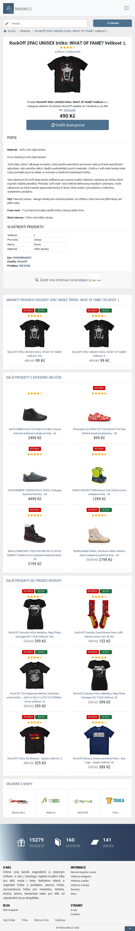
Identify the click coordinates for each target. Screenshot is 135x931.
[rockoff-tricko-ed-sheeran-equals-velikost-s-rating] (34, 723)
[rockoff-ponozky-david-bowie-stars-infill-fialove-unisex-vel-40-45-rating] (99, 597)
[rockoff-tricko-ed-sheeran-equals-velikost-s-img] (34, 740)
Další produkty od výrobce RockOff (34, 581)
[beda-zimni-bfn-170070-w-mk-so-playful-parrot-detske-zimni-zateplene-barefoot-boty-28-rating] (34, 515)
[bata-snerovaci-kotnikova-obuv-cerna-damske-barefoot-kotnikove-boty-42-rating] (34, 394)
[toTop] (130, 928)
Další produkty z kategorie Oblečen (33, 377)
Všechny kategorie (81, 876)
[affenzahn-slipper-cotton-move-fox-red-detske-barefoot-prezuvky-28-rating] (99, 394)
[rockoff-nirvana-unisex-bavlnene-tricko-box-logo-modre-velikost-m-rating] (99, 723)
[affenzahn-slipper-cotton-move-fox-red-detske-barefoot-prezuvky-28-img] (99, 410)
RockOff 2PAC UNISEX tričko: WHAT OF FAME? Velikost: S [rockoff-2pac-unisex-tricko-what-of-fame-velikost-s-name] (99, 354)
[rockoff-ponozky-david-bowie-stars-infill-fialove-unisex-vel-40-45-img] (99, 614)
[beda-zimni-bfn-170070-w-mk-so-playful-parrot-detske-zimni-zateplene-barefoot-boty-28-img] (34, 532)
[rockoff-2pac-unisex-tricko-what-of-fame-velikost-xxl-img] (34, 333)
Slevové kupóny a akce (83, 872)
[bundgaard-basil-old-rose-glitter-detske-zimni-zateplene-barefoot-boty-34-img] (99, 532)
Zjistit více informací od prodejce (67, 280)
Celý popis (70, 110)
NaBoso (60, 920)
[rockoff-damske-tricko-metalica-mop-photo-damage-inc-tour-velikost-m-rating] (99, 658)
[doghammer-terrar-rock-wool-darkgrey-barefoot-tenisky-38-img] (34, 471)
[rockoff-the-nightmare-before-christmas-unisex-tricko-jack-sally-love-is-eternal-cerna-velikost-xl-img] (34, 675)
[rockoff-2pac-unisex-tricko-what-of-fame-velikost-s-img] (99, 333)
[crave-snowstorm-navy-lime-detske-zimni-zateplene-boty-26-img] (99, 471)
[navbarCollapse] (126, 8)
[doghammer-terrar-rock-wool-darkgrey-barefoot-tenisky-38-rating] (34, 454)
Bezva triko (41, 920)
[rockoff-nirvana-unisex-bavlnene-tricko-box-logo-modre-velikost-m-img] (99, 740)
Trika (25, 920)
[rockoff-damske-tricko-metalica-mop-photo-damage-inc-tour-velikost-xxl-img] (34, 614)
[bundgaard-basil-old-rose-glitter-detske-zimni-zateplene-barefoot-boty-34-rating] (99, 515)
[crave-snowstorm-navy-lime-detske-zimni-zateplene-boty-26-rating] (99, 454)
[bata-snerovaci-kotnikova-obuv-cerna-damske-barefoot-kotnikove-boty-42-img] (34, 410)
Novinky (75, 889)
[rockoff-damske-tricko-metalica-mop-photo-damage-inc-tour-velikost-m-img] (99, 675)
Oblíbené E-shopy (19, 784)
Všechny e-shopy (80, 885)
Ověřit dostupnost (67, 125)
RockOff (22, 261)
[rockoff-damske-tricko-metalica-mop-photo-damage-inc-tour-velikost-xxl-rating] (34, 597)
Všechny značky (80, 880)
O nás (74, 910)
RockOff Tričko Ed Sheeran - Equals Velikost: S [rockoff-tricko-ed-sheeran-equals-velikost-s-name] (34, 758)
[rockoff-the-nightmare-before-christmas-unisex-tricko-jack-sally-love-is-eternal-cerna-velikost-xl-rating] (34, 658)
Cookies (75, 914)
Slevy (73, 893)
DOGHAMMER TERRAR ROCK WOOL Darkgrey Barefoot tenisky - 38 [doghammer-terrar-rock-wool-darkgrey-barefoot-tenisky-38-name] (35, 492)
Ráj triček (24, 265)
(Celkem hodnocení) (67, 51)
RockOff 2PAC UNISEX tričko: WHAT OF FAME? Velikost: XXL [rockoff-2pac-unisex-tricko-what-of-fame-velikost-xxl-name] (34, 354)
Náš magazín (10, 910)
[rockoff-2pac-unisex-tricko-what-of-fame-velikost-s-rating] (99, 316)
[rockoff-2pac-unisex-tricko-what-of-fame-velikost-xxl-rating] (34, 316)
